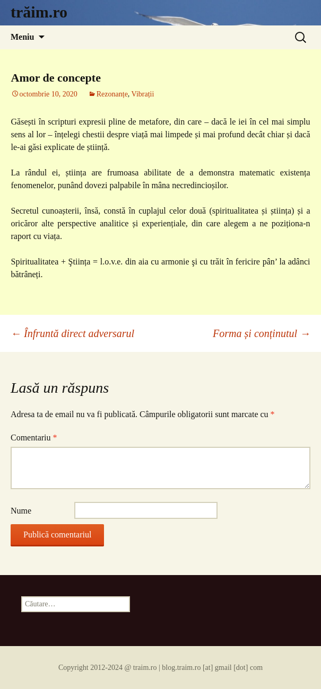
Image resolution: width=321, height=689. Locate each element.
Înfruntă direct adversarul (72, 333)
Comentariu (34, 437)
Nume (21, 510)
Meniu (22, 36)
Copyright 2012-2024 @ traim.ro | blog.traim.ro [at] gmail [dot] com (160, 668)
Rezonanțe (112, 94)
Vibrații (143, 94)
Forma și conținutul (261, 333)
